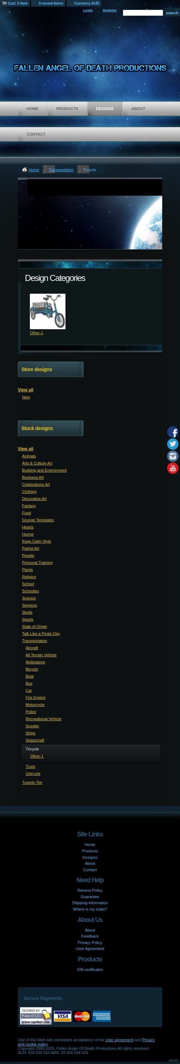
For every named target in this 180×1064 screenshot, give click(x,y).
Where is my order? (90, 909)
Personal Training (37, 562)
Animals (29, 456)
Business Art (33, 477)
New (26, 397)
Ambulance (35, 662)
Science (29, 598)
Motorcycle (35, 704)
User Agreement (90, 948)
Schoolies (30, 591)
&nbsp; (47, 311)
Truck (30, 766)
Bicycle (32, 669)
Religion (29, 577)
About (138, 109)
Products (67, 109)
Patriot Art (30, 548)
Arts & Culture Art (37, 463)
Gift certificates (90, 969)
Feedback (90, 936)
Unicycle (33, 773)
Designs (105, 109)
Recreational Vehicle (43, 719)
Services (29, 605)
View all (25, 389)
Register (110, 10)
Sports (27, 619)
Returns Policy (90, 890)
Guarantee (90, 897)
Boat (30, 676)
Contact (36, 134)
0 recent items (51, 3)
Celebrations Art (36, 484)
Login (88, 10)
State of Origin (34, 626)
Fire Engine (36, 697)
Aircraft (32, 648)
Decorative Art (34, 498)
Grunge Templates (38, 520)
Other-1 (36, 333)
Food (26, 513)
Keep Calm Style (36, 541)
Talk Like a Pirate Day (41, 633)
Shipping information (90, 903)
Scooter (32, 726)
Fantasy (29, 506)
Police (31, 712)
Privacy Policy (90, 942)
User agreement (119, 1040)
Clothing (29, 491)
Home (32, 109)
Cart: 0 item (18, 3)
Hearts (27, 527)
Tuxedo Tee (32, 782)
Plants (27, 570)
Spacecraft (35, 740)
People (28, 555)
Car (29, 690)
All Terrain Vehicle (41, 655)
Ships (31, 733)
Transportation (61, 170)
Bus (29, 683)
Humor (28, 534)
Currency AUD (86, 3)
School (28, 584)
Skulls (27, 612)
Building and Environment (44, 470)
